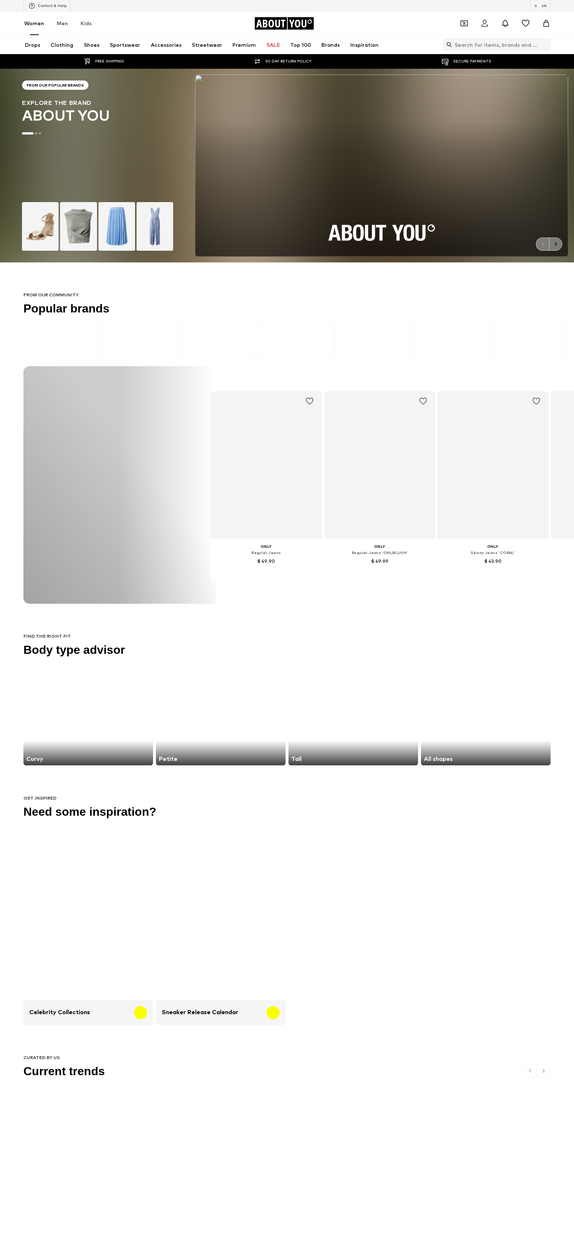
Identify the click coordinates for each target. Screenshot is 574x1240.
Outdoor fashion (306, 562)
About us (151, 787)
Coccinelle (389, 614)
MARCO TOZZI (214, 635)
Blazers (296, 541)
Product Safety (415, 787)
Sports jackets (124, 541)
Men (62, 23)
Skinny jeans (121, 552)
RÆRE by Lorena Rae (132, 625)
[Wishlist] (525, 23)
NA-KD (205, 614)
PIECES (206, 625)
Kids (86, 23)
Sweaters (209, 584)
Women (34, 23)
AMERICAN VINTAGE (131, 646)
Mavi (203, 657)
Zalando (331, 797)
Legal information (327, 787)
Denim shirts (391, 562)
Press (178, 787)
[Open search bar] (447, 44)
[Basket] (546, 23)
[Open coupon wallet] (464, 23)
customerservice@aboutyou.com (216, 476)
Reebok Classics (395, 657)
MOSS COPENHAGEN (221, 646)
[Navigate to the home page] (284, 23)
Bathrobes (120, 584)
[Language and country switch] (540, 6)
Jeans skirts (301, 573)
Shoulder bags (394, 584)
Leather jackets (126, 573)
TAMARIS (298, 614)
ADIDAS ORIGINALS (309, 657)
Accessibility (373, 787)
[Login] (484, 23)
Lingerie (387, 552)
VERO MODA (122, 657)
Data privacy (233, 787)
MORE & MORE (394, 646)
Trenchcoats (392, 573)
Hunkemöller (122, 635)
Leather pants (214, 541)
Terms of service (277, 787)
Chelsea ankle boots (220, 552)
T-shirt (295, 584)
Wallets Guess (214, 562)
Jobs (201, 787)
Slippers (117, 562)
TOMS (295, 646)
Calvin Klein (300, 635)
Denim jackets (303, 552)
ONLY (114, 614)
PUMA (384, 635)
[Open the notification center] (505, 23)
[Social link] (115, 730)
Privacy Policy (179, 470)
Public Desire (392, 625)
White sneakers (395, 541)
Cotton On (300, 625)
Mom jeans (210, 573)
